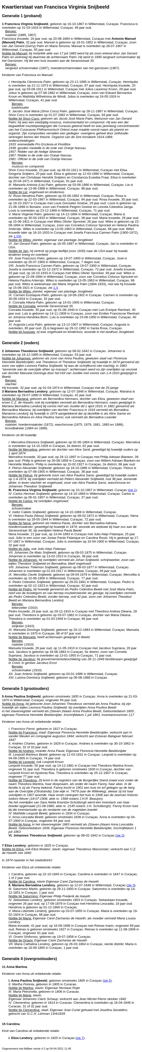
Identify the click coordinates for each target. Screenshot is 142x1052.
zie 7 (80, 1038)
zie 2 (119, 835)
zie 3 (131, 885)
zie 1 (132, 490)
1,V (55, 288)
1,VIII (17, 236)
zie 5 (107, 980)
